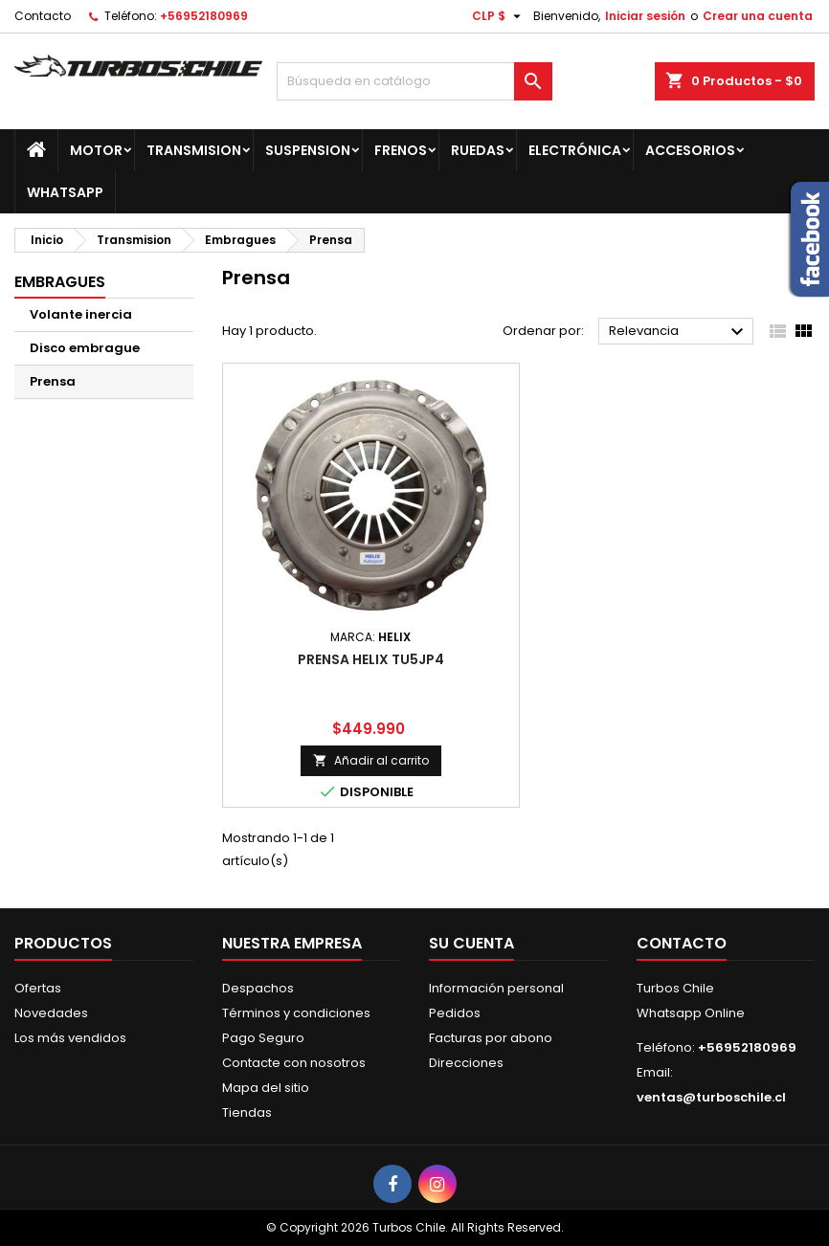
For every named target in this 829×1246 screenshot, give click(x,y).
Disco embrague (85, 348)
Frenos (400, 150)
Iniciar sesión (645, 16)
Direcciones (466, 1063)
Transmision (193, 150)
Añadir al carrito (371, 760)
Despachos (258, 988)
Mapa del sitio (265, 1088)
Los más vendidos (70, 1038)
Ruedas (477, 150)
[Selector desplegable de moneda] (499, 16)
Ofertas (37, 988)
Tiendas (247, 1112)
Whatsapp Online (691, 1013)
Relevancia (679, 332)
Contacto (42, 16)
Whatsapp (65, 192)
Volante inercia (81, 314)
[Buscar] (415, 81)
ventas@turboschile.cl (711, 1097)
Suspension (307, 150)
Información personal (496, 988)
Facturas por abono (490, 1038)
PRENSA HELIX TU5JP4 (371, 659)
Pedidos (455, 1013)
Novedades (51, 1013)
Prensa (53, 381)
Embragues (59, 282)
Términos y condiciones (296, 1013)
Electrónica (574, 150)
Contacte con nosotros (294, 1063)
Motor (96, 150)
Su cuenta (471, 943)
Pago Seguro (263, 1038)
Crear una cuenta (758, 16)
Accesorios (690, 150)
